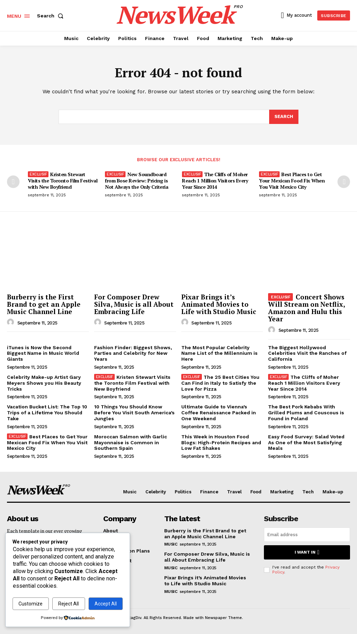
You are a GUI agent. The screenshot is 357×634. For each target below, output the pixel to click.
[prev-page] (13, 181)
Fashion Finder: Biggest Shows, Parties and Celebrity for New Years (133, 353)
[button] (51, 15)
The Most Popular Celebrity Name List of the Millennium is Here (219, 353)
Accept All (105, 603)
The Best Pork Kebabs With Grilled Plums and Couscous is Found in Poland (306, 412)
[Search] (283, 117)
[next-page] (343, 181)
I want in (307, 552)
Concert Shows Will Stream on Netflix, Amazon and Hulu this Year (306, 307)
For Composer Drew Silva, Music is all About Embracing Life (134, 304)
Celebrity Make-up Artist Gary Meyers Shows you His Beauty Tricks (44, 383)
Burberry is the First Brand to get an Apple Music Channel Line (44, 304)
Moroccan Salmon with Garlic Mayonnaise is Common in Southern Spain (130, 442)
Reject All (68, 603)
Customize (30, 603)
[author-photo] (11, 322)
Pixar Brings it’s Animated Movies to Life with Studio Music (218, 304)
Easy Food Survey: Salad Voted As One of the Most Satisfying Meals (306, 442)
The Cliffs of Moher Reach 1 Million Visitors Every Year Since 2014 (215, 180)
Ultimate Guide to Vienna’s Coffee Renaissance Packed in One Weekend (218, 412)
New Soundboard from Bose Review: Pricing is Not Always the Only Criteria (136, 180)
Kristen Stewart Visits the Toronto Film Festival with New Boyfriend (62, 180)
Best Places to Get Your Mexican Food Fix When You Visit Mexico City (292, 180)
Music (170, 544)
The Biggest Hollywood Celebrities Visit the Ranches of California (307, 353)
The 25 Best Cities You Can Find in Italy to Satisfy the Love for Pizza (220, 383)
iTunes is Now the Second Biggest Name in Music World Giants (43, 353)
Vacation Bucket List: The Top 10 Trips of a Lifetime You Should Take (47, 412)
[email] (307, 534)
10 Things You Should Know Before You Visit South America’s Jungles (134, 412)
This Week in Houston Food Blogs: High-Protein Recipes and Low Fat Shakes (221, 442)
